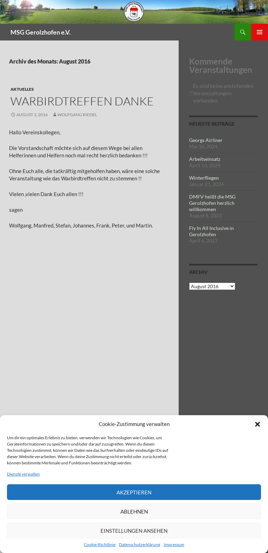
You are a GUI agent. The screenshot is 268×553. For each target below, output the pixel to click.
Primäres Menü (259, 32)
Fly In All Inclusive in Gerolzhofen (211, 231)
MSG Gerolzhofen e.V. (40, 32)
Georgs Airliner (206, 140)
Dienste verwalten (23, 474)
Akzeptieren (134, 492)
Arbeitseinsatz (204, 159)
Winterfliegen (204, 178)
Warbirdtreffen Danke (82, 101)
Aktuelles (22, 89)
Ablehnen (134, 511)
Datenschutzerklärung (139, 544)
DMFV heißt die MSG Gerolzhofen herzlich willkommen (212, 203)
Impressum (174, 544)
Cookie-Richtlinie (100, 544)
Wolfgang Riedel (77, 114)
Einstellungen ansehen (134, 531)
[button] (257, 424)
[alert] (223, 93)
